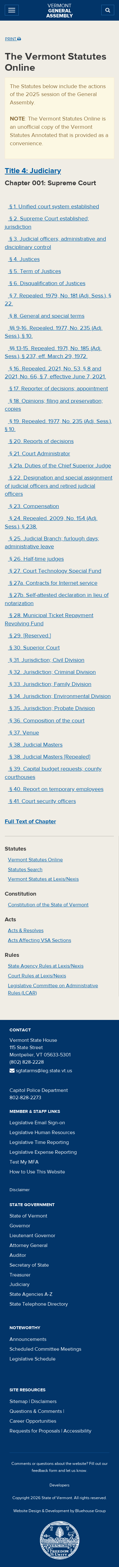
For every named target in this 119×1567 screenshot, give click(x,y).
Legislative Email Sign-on (37, 1123)
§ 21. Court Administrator (39, 453)
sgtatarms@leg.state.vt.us (41, 1071)
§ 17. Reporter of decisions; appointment (58, 388)
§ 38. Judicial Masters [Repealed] (49, 757)
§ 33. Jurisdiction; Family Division (49, 684)
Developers (59, 1485)
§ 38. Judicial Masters (35, 744)
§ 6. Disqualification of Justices (46, 283)
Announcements (28, 1339)
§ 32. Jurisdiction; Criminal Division (52, 672)
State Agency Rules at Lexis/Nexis (45, 966)
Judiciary (20, 1284)
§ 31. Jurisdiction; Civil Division (46, 660)
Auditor (18, 1255)
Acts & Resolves (25, 930)
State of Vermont (28, 1216)
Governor (20, 1226)
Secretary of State (29, 1265)
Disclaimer (20, 1190)
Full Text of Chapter (30, 821)
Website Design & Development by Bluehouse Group (59, 1510)
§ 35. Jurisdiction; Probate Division (51, 708)
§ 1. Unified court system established (53, 206)
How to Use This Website (37, 1172)
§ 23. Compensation (33, 506)
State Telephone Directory (39, 1304)
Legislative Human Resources (42, 1132)
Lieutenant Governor (32, 1235)
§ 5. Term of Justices (34, 271)
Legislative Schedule (33, 1359)
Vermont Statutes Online (35, 860)
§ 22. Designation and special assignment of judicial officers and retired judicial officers (58, 486)
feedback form (44, 1470)
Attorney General (29, 1245)
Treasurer (20, 1275)
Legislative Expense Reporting (43, 1152)
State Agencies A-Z (31, 1294)
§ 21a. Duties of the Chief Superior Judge (59, 465)
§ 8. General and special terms (46, 316)
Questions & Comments (36, 1411)
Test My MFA (24, 1162)
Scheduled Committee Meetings (45, 1349)
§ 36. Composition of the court (46, 720)
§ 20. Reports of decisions (41, 441)
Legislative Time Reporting (39, 1142)
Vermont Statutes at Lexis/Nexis (43, 879)
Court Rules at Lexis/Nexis (37, 976)
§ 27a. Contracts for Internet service (52, 583)
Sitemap (19, 1401)
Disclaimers (43, 1401)
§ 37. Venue (23, 732)
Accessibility (77, 1431)
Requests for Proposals (35, 1431)
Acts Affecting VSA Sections (39, 940)
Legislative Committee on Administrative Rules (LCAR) (53, 989)
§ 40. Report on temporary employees (55, 789)
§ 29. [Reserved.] (29, 635)
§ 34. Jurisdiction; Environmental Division (59, 696)
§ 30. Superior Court (34, 647)
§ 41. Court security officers (42, 801)
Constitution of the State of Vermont (48, 905)
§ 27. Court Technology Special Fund (54, 571)
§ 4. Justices (24, 259)
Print (13, 39)
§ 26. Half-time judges (36, 559)
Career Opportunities (33, 1421)
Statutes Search (25, 869)
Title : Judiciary (33, 171)
